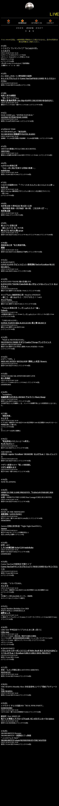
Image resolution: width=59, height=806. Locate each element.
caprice (11, 454)
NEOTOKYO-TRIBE (9, 342)
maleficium (5, 170)
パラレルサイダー (8, 651)
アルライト (30, 397)
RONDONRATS (27, 740)
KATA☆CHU (25, 323)
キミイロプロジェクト (10, 78)
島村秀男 (12, 100)
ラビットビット (20, 264)
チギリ (21, 342)
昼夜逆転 (31, 264)
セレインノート (46, 284)
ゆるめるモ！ (48, 100)
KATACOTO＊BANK (10, 284)
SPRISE (4, 454)
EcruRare (45, 264)
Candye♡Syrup (31, 342)
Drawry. (43, 361)
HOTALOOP (22, 361)
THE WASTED (40, 740)
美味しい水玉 (33, 361)
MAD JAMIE (38, 78)
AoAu (16, 548)
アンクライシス (44, 342)
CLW (22, 548)
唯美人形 (4, 100)
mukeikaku (28, 548)
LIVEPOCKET (6, 384)
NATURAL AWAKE (17, 397)
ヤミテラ (4, 418)
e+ (1, 429)
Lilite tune (5, 632)
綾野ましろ (5, 613)
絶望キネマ (11, 467)
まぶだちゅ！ (39, 454)
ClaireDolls (23, 284)
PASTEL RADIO (28, 134)
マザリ (4, 467)
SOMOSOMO (6, 708)
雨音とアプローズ (16, 719)
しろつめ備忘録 (7, 548)
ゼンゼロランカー (37, 719)
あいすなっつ (34, 284)
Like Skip (21, 100)
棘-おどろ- (5, 230)
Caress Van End (26, 78)
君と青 (34, 323)
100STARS (5, 151)
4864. (17, 323)
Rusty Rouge (40, 397)
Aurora (4, 528)
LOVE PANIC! (16, 514)
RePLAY (4, 187)
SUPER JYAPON (8, 323)
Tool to (38, 264)
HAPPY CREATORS (33, 100)
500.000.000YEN (7, 740)
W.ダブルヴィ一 (7, 444)
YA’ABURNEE (7, 134)
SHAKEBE (28, 454)
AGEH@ (4, 117)
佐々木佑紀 (5, 378)
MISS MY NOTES (8, 361)
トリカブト (5, 51)
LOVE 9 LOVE (7, 264)
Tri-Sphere (50, 719)
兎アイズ (4, 719)
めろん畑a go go (16, 230)
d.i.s (5, 81)
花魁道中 (17, 134)
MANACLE (6, 672)
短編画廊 (4, 397)
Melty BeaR (34, 651)
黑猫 (3, 248)
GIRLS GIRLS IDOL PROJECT (37, 653)
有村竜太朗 (5, 211)
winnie (17, 740)
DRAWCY (42, 323)
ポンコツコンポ (22, 651)
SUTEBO (12, 117)
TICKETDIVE (6, 520)
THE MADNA (6, 691)
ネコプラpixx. (6, 300)
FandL (27, 719)
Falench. (4, 310)
